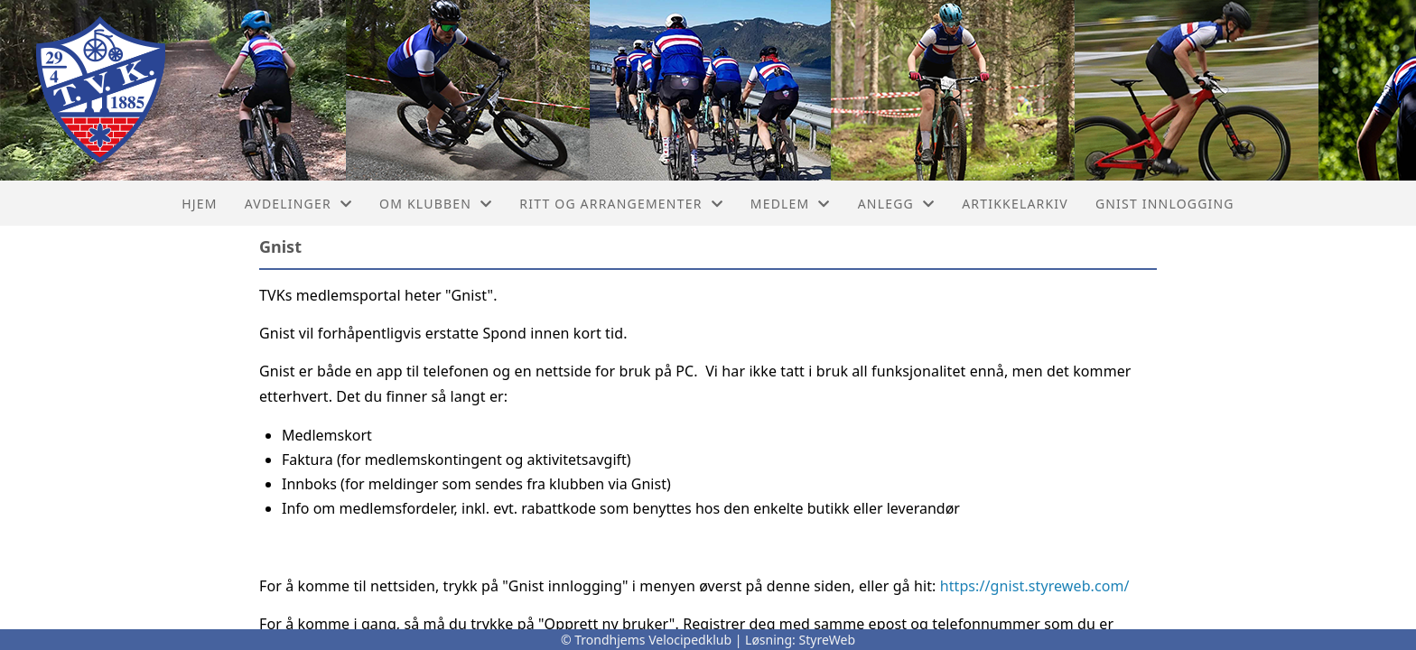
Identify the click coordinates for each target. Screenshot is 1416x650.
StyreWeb (827, 639)
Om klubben (435, 203)
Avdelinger (298, 203)
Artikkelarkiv (1015, 203)
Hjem (199, 203)
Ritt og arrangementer (620, 203)
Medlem (790, 203)
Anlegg (897, 203)
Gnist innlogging (1164, 203)
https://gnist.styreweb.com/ (1035, 586)
